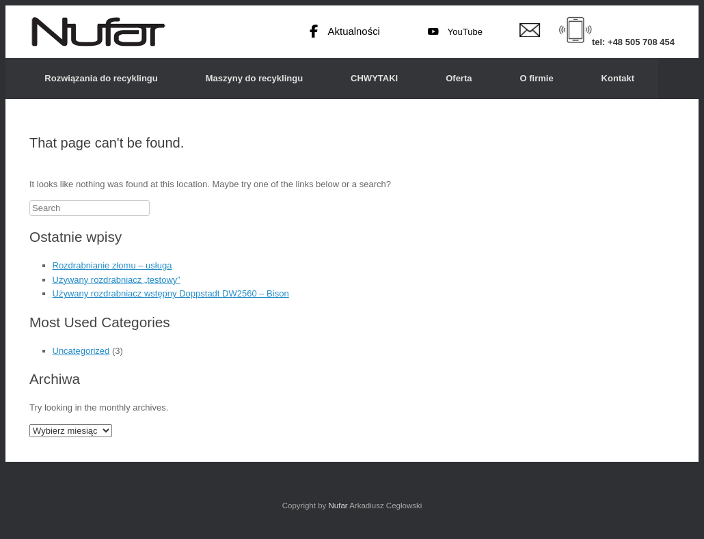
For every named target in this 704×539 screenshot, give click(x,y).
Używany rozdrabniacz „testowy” (116, 280)
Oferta (459, 78)
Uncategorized (81, 351)
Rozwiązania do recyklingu (100, 78)
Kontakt (617, 78)
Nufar (337, 505)
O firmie (536, 78)
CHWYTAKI (374, 78)
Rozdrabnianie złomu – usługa (112, 265)
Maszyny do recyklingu (254, 78)
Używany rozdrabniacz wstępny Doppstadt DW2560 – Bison (171, 293)
